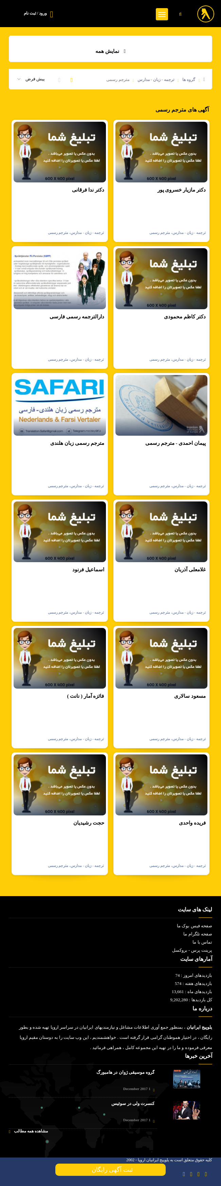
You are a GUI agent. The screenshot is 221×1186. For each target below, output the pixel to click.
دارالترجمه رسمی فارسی (77, 316)
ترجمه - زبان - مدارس (155, 79)
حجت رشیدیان (88, 823)
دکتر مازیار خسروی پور (182, 190)
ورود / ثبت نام (35, 13)
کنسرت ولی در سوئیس (132, 1103)
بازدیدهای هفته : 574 (193, 983)
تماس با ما (202, 942)
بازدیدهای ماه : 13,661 (192, 991)
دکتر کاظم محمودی (185, 316)
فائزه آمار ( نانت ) (85, 696)
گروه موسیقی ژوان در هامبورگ (125, 1072)
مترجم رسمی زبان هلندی (77, 443)
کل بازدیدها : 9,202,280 (191, 999)
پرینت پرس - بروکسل (192, 950)
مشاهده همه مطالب (28, 1131)
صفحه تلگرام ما (197, 933)
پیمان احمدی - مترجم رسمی (175, 443)
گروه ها (188, 79)
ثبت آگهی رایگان (111, 1169)
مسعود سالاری (190, 696)
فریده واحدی (192, 823)
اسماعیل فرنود (88, 569)
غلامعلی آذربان (190, 569)
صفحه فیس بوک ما (194, 925)
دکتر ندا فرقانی (88, 190)
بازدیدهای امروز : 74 (194, 975)
